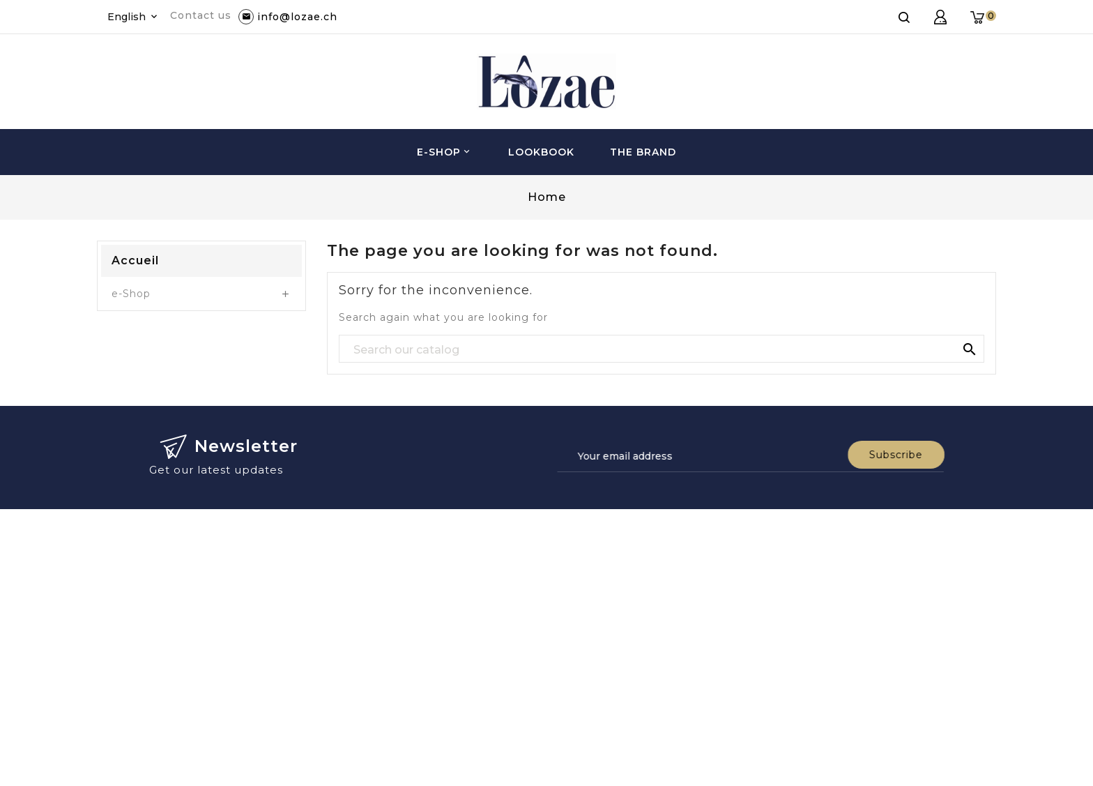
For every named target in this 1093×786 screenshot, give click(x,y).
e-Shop (445, 152)
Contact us (200, 15)
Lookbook (541, 152)
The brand (643, 152)
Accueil (135, 260)
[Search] (661, 349)
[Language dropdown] (133, 16)
